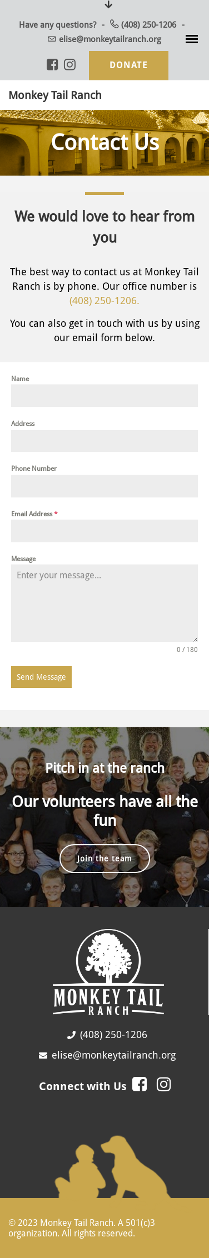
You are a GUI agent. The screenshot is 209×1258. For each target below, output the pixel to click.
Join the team (104, 858)
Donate (129, 65)
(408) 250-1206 (148, 25)
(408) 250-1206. (104, 300)
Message (23, 559)
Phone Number (34, 469)
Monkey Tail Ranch (55, 95)
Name (20, 379)
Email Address (34, 514)
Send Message (41, 676)
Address (22, 424)
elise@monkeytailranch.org (110, 39)
